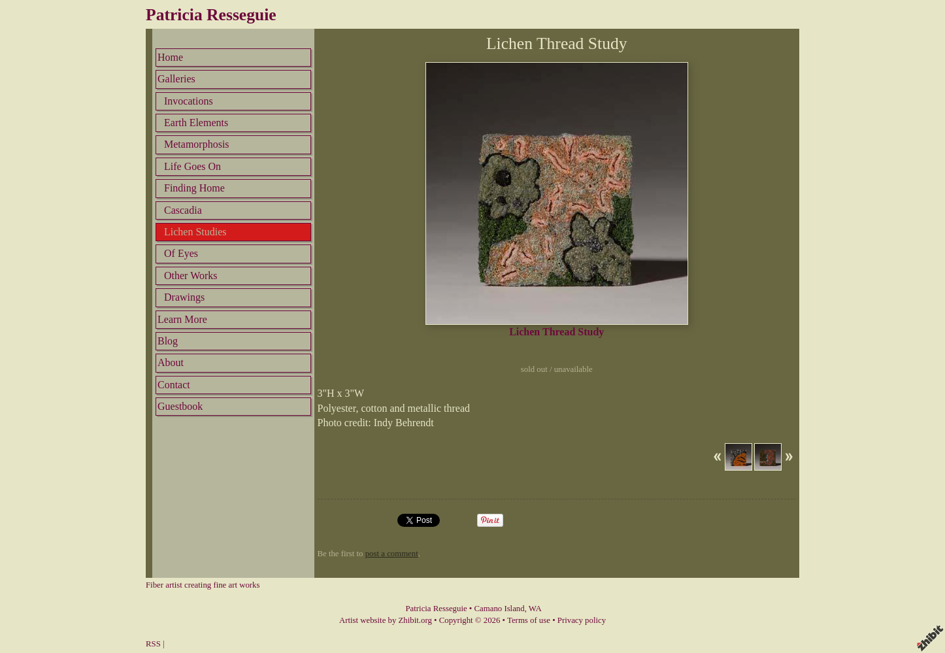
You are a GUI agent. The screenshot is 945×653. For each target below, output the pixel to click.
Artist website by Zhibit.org (385, 620)
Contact (174, 384)
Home (170, 57)
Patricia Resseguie (211, 14)
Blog (168, 340)
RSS (153, 643)
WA (535, 608)
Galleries (176, 78)
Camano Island (499, 608)
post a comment (391, 553)
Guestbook (180, 406)
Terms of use (528, 620)
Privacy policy (581, 620)
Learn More (182, 319)
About (171, 362)
